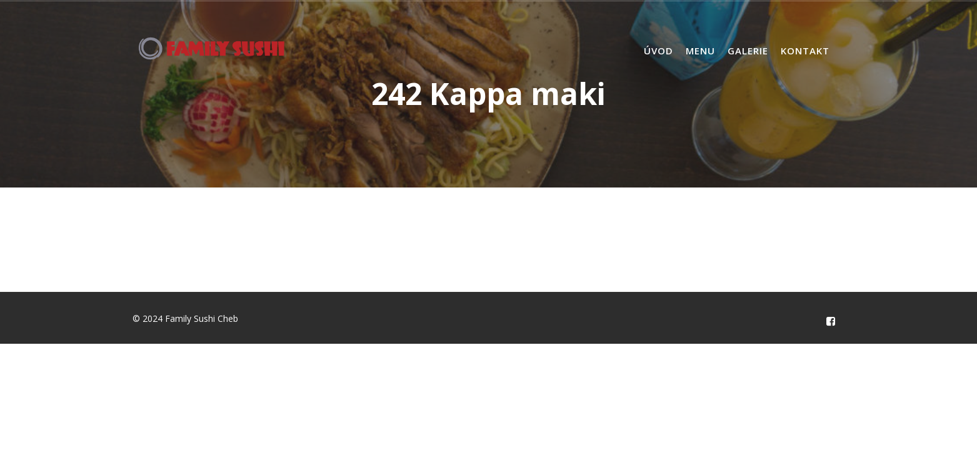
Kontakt (805, 50)
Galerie (748, 50)
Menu (700, 50)
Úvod (658, 50)
